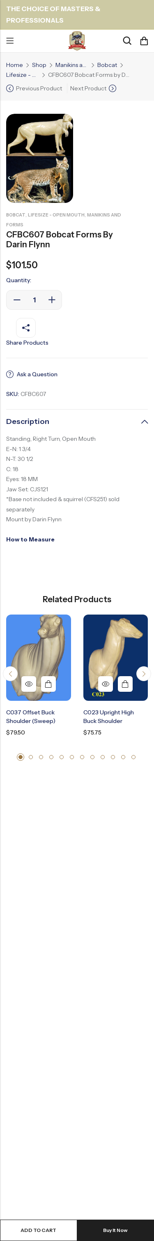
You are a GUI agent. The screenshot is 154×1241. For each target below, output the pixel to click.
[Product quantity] (34, 299)
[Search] (126, 41)
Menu (10, 41)
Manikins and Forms (71, 65)
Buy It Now (115, 1230)
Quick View (28, 684)
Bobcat (107, 65)
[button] (10, 673)
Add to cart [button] (48, 684)
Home (14, 65)
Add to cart (38, 1230)
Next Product (88, 88)
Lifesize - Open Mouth (22, 74)
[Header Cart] (144, 41)
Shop (39, 65)
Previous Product (39, 88)
